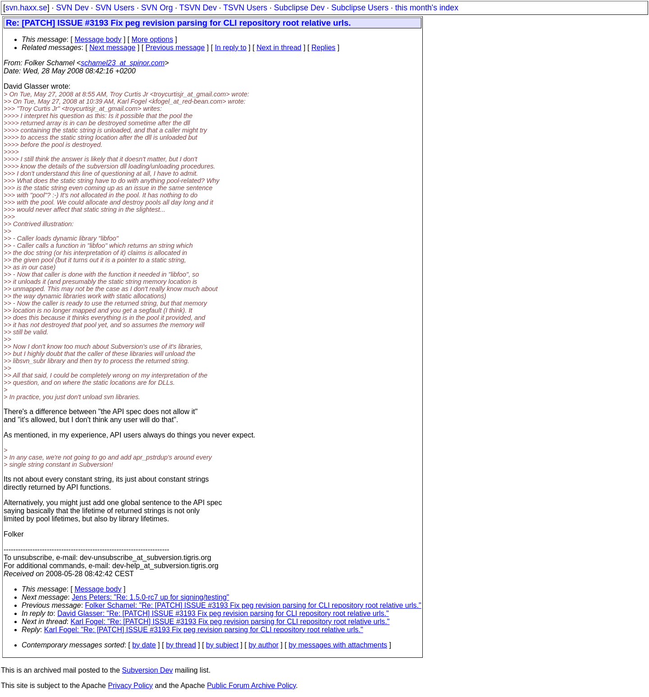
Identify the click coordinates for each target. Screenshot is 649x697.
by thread (181, 645)
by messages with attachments (337, 645)
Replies (323, 47)
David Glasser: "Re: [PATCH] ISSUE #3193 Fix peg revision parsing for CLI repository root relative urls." (223, 613)
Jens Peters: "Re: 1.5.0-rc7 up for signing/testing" (150, 597)
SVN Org (157, 7)
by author (263, 645)
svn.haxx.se (26, 7)
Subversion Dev (147, 670)
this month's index (426, 7)
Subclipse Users (359, 7)
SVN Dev (72, 7)
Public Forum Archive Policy (251, 685)
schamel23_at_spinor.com (123, 63)
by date (143, 645)
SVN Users (114, 7)
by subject (222, 645)
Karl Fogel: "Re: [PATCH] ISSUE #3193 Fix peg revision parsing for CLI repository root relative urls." (230, 621)
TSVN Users (245, 7)
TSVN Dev (198, 7)
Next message (112, 47)
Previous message (175, 47)
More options (153, 39)
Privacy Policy (130, 685)
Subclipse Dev (299, 7)
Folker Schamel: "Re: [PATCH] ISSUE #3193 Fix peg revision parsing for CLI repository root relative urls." (253, 605)
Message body (97, 39)
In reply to (231, 47)
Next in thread (279, 47)
